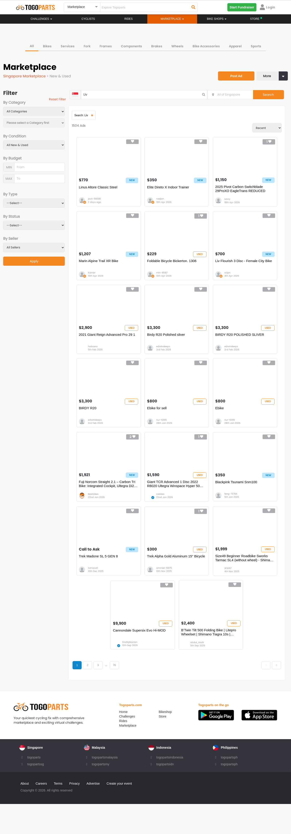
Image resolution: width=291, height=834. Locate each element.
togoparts (33, 787)
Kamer (100, 282)
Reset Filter (64, 100)
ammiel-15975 (169, 594)
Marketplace (127, 755)
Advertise (93, 813)
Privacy (74, 813)
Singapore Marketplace (26, 74)
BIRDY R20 (96, 426)
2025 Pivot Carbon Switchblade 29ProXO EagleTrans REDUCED (242, 194)
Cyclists (88, 18)
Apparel (235, 44)
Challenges (41, 18)
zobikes (165, 516)
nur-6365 (166, 438)
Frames (106, 44)
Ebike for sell (162, 426)
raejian (165, 204)
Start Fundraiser (242, 7)
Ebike (221, 426)
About (24, 813)
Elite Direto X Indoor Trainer (173, 192)
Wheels (177, 44)
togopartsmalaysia (105, 787)
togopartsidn (165, 794)
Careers (41, 813)
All (32, 44)
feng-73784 (232, 516)
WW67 (229, 594)
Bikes (47, 44)
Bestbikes (102, 516)
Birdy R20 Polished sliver (171, 348)
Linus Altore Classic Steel (107, 192)
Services (68, 44)
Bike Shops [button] (216, 18)
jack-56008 (103, 204)
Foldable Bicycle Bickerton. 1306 (177, 270)
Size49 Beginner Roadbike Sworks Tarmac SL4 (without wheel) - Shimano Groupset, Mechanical (243, 584)
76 (124, 694)
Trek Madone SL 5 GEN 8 (107, 582)
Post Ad (231, 70)
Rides (128, 18)
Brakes (156, 44)
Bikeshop (165, 742)
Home (123, 742)
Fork (87, 44)
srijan (229, 282)
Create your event (119, 813)
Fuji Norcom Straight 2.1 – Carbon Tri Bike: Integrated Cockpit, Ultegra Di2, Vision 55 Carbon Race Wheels (115, 506)
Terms (58, 813)
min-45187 (167, 282)
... (116, 694)
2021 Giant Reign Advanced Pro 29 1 (114, 350)
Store (162, 746)
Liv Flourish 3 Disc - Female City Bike (241, 272)
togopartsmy (100, 794)
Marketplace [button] (172, 18)
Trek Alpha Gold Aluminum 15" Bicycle (175, 584)
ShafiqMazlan (136, 671)
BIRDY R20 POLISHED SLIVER (241, 348)
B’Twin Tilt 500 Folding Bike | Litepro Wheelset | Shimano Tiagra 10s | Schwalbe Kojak (211, 661)
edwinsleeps (168, 360)
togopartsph (229, 787)
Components (131, 44)
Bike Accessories (206, 44)
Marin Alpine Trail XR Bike (107, 270)
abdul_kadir (200, 671)
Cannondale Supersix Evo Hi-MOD (146, 659)
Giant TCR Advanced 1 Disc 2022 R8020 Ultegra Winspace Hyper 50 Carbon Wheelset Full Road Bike (178, 506)
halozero (101, 360)
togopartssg (35, 794)
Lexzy (229, 204)
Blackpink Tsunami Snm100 (237, 503)
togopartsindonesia (169, 787)
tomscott (102, 594)
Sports (256, 44)
